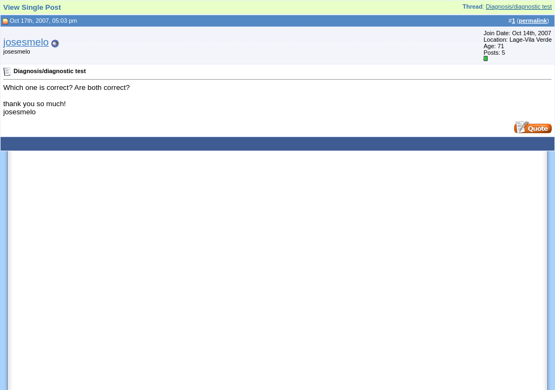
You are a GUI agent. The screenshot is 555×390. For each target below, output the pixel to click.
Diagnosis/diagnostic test (519, 6)
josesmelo (26, 42)
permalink (533, 20)
